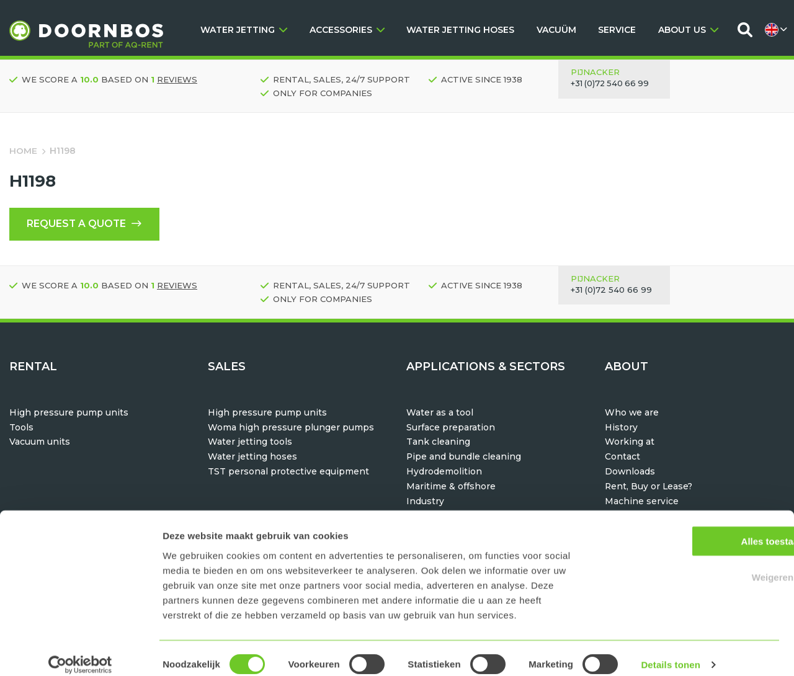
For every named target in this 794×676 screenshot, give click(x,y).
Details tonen (670, 651)
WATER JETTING (243, 29)
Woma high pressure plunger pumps (291, 428)
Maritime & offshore (451, 486)
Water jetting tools (250, 442)
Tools (21, 428)
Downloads (630, 472)
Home (23, 150)
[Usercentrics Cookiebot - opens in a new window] (80, 652)
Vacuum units (39, 442)
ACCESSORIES (347, 29)
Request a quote (86, 225)
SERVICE (617, 29)
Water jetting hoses (252, 457)
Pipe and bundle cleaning (464, 457)
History (621, 428)
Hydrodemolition (444, 472)
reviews (177, 79)
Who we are (632, 413)
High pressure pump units (68, 413)
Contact (622, 457)
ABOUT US (688, 29)
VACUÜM (556, 29)
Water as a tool (439, 413)
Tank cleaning (438, 442)
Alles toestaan (690, 527)
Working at (629, 442)
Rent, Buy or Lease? (649, 486)
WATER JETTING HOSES (460, 29)
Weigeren (690, 564)
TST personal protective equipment (288, 472)
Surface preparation (450, 428)
